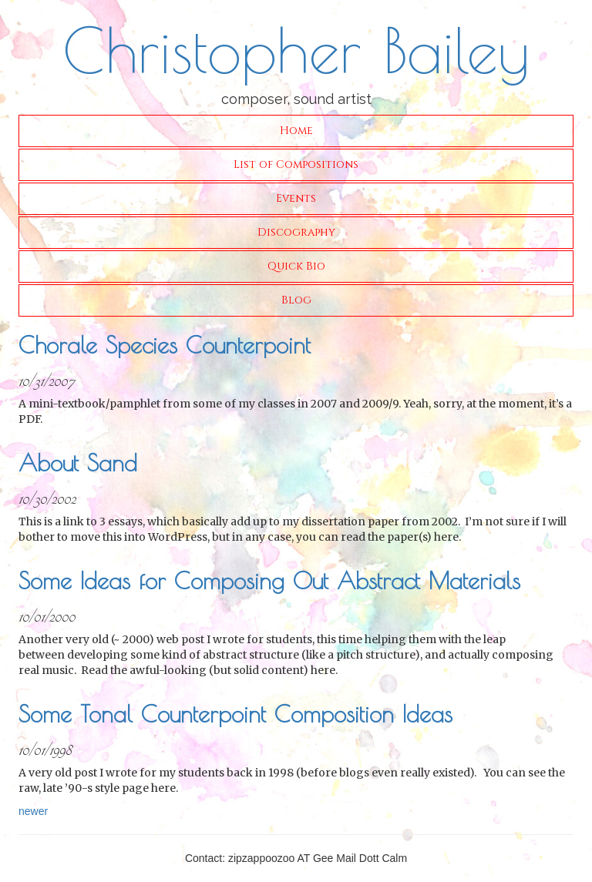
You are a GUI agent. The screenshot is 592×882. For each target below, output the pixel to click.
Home (296, 130)
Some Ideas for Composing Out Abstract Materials (269, 580)
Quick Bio (296, 266)
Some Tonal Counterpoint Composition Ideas (235, 713)
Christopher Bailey (296, 50)
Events (296, 198)
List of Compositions (296, 164)
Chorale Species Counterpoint (164, 344)
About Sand (77, 462)
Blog (296, 300)
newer (33, 811)
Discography (296, 232)
